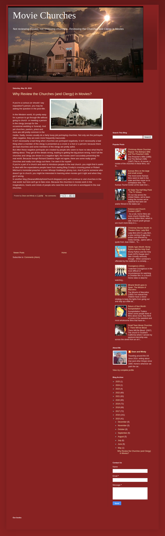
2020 (118, 400)
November (122, 425)
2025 (118, 381)
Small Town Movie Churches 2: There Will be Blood (140, 326)
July (120, 440)
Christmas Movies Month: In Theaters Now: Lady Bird (140, 229)
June (120, 444)
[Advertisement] (58, 225)
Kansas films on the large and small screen (138, 172)
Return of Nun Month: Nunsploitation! (137, 307)
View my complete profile (123, 370)
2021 (118, 396)
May (120, 448)
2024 (118, 385)
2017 (118, 411)
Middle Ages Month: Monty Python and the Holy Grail (139, 248)
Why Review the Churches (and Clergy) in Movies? (52, 94)
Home (64, 253)
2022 (118, 393)
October (121, 429)
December (122, 422)
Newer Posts (18, 253)
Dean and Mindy (139, 352)
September (123, 433)
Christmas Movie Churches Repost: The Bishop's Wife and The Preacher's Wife (139, 151)
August (121, 437)
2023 (118, 389)
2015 (118, 419)
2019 (118, 404)
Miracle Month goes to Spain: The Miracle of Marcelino (137, 287)
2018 (118, 407)
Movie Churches (44, 15)
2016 (118, 415)
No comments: (51, 196)
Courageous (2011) (136, 266)
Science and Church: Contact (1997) (137, 210)
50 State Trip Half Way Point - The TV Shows (140, 191)
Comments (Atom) (32, 257)
